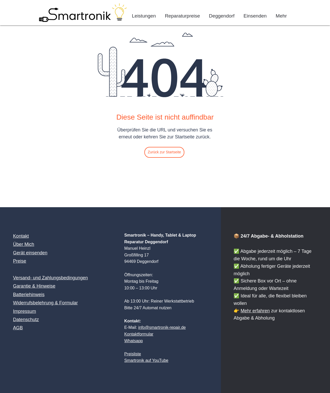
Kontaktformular (138, 334)
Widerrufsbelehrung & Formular (45, 302)
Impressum (24, 311)
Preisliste (132, 354)
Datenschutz (26, 319)
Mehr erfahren (255, 310)
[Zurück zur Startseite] (164, 152)
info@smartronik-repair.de (162, 327)
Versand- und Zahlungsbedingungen (50, 277)
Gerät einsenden (30, 252)
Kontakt (21, 236)
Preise (19, 261)
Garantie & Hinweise (34, 286)
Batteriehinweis (29, 294)
